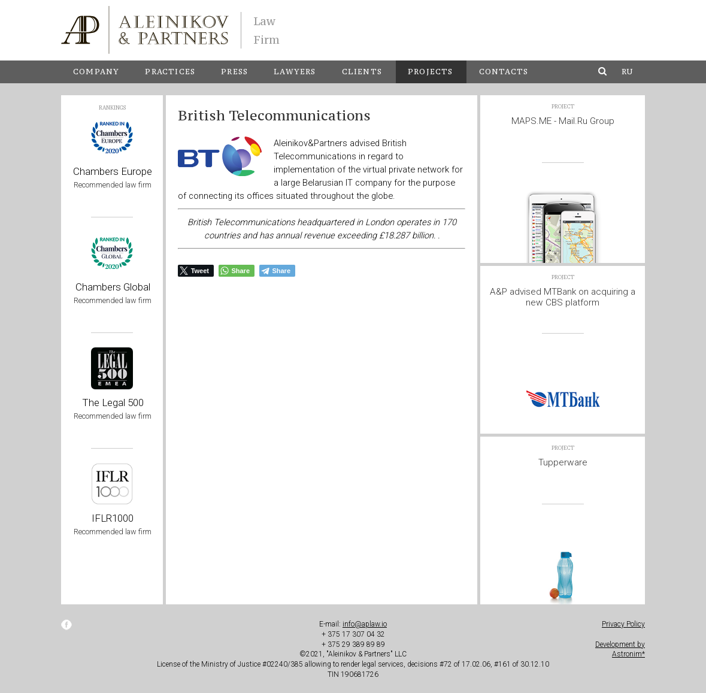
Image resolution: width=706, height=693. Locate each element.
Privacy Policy (623, 624)
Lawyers (295, 71)
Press (234, 71)
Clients (362, 71)
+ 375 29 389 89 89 (353, 644)
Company (96, 71)
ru (627, 71)
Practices (170, 71)
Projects (430, 71)
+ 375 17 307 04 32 (353, 634)
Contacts (504, 71)
